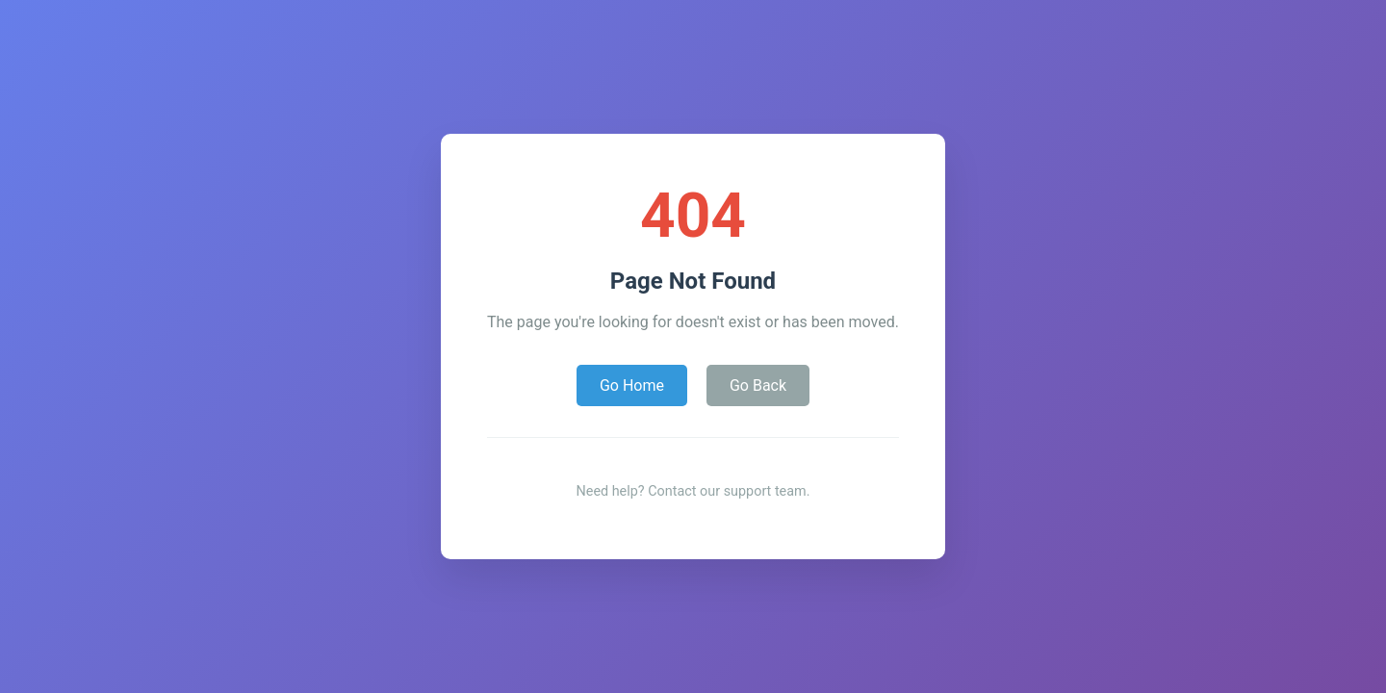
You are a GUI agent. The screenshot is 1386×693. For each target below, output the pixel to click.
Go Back (758, 385)
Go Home (632, 385)
